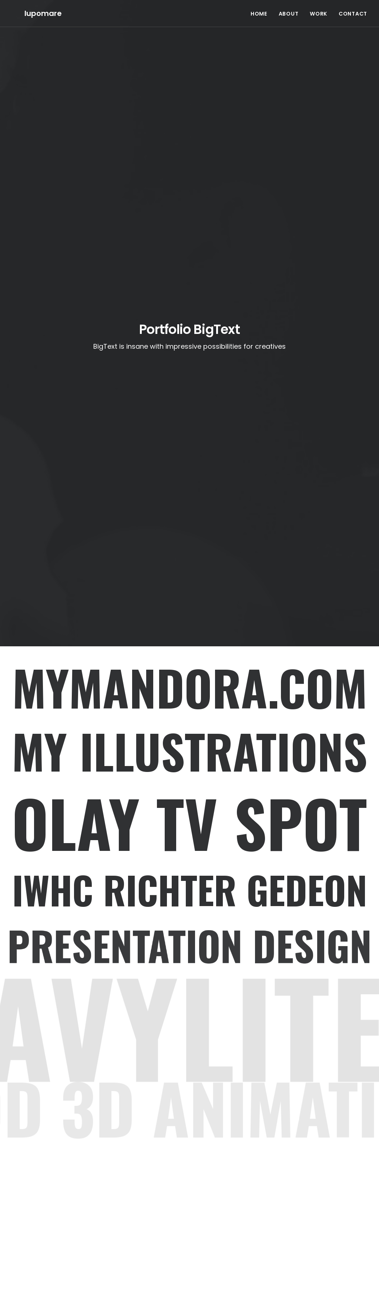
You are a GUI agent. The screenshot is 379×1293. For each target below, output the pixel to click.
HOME (259, 7)
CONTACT (353, 7)
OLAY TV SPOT (189, 823)
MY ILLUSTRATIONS (189, 750)
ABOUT (289, 7)
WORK (318, 7)
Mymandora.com (189, 687)
